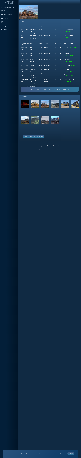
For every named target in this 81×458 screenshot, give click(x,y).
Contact (61, 154)
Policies (50, 154)
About (56, 154)
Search (4, 29)
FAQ (39, 154)
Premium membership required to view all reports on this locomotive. (51, 97)
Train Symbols (6, 11)
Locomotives (6, 22)
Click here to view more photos (33, 144)
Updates (44, 154)
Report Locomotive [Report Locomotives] (7, 7)
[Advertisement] (51, 28)
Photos (4, 18)
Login (4, 26)
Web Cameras (6, 14)
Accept (71, 452)
